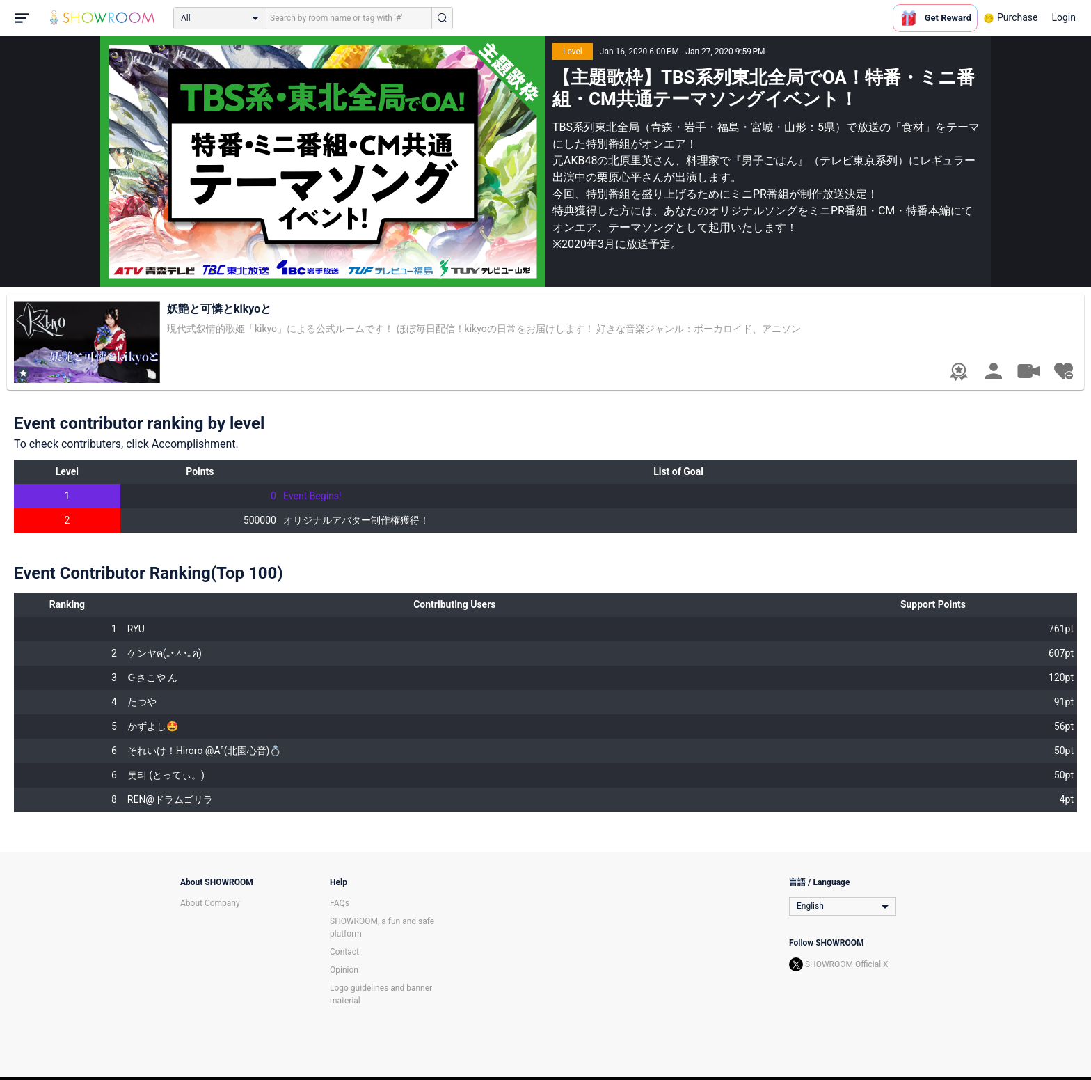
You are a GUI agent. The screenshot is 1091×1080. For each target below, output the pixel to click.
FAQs (339, 903)
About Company (210, 903)
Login (1063, 17)
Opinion (344, 970)
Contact (344, 952)
